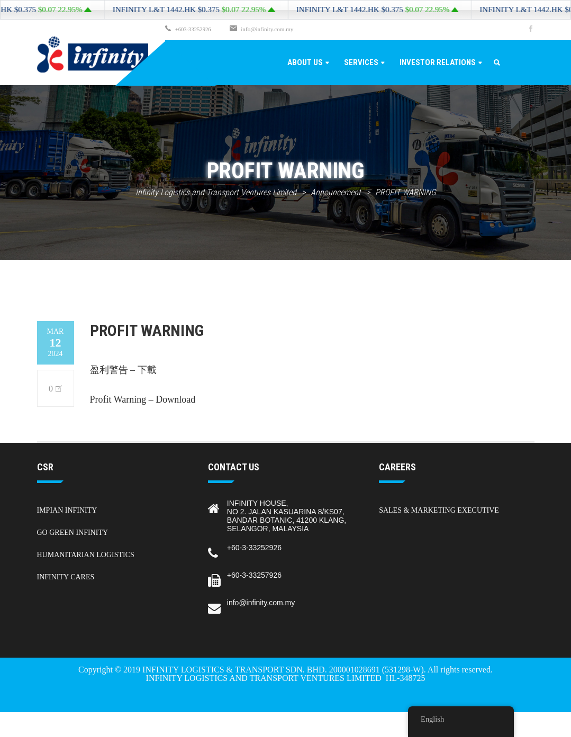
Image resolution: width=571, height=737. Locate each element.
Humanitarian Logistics (85, 554)
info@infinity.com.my (268, 29)
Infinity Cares (66, 576)
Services (361, 62)
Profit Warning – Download (143, 399)
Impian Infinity (67, 510)
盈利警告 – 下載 (123, 369)
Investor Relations (438, 62)
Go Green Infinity (72, 532)
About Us (305, 62)
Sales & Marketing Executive (439, 510)
